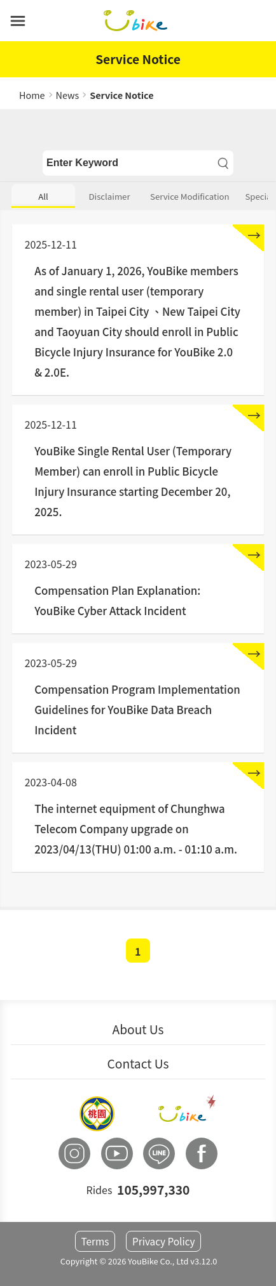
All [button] (43, 196)
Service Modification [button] (190, 196)
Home (32, 94)
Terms (95, 1242)
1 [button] (138, 951)
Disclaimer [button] (109, 196)
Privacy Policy (163, 1242)
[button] (17, 21)
